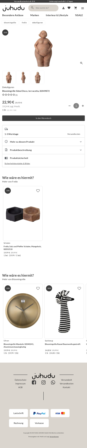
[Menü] (82, 8)
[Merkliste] (69, 8)
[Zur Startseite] (13, 12)
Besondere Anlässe (12, 15)
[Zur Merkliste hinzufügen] (38, 191)
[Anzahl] (76, 106)
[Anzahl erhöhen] (83, 105)
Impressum (20, 383)
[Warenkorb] (75, 8)
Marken (34, 15)
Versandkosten (66, 383)
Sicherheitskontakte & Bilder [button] (17, 163)
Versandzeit (66, 380)
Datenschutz (20, 380)
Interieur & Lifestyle (57, 15)
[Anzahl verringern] (69, 105)
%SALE (79, 15)
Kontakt (66, 387)
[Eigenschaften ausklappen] (43, 142)
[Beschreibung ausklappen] (43, 150)
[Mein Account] (63, 8)
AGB (20, 387)
